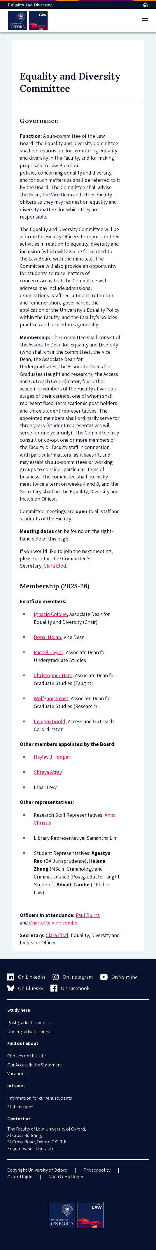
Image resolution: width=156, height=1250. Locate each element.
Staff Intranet (20, 1107)
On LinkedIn (26, 976)
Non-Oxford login (65, 1177)
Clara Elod (55, 565)
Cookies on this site (26, 1056)
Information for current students (39, 1098)
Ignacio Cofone (50, 614)
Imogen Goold (49, 721)
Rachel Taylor (48, 652)
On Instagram (72, 976)
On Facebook (70, 988)
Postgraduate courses (29, 1023)
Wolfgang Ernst (51, 698)
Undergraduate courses (30, 1032)
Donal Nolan (47, 637)
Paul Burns (88, 915)
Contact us (46, 1148)
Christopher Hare (53, 675)
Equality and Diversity (30, 5)
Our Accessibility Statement (34, 1065)
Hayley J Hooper (52, 756)
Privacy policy (97, 1170)
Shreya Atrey (48, 772)
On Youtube (119, 977)
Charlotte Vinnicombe (53, 922)
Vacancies (17, 1074)
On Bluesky (25, 988)
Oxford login (19, 1177)
